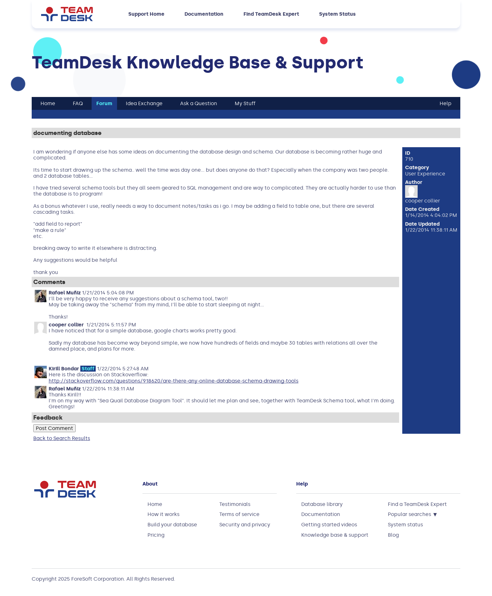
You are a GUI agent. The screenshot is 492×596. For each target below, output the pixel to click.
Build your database (172, 525)
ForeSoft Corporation (97, 579)
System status (405, 525)
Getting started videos (329, 525)
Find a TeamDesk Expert (417, 504)
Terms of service (239, 514)
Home (154, 504)
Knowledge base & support (334, 535)
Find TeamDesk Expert (271, 14)
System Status (337, 14)
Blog (393, 535)
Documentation (203, 14)
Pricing (155, 535)
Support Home (146, 14)
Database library (322, 504)
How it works (163, 514)
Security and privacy (244, 525)
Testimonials (234, 504)
